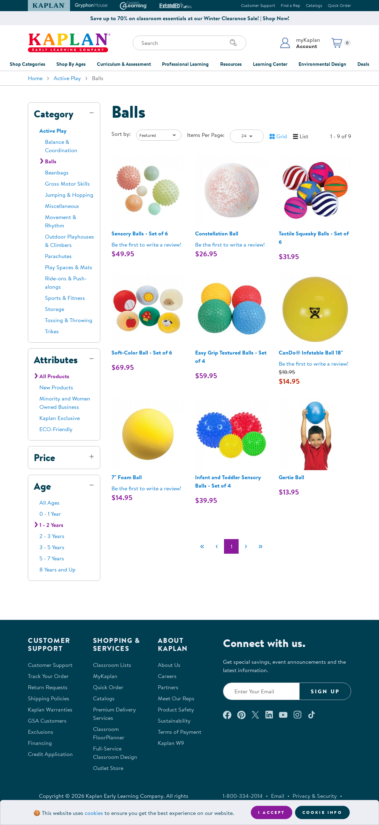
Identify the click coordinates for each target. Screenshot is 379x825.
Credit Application (50, 754)
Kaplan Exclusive (59, 418)
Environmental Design (322, 64)
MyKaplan (105, 676)
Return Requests (48, 687)
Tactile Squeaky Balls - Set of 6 (314, 237)
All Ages (49, 502)
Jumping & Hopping (69, 195)
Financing (40, 743)
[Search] (233, 43)
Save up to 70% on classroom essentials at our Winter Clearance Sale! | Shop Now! (189, 18)
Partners (168, 687)
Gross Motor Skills (67, 183)
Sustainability (174, 720)
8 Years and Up (57, 569)
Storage (54, 309)
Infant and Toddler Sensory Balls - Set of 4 (228, 481)
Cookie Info (322, 812)
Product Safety (176, 709)
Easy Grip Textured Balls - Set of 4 (230, 357)
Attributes (56, 359)
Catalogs (314, 5)
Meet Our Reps (176, 698)
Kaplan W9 (171, 743)
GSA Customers (47, 720)
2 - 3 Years (51, 536)
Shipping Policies (48, 698)
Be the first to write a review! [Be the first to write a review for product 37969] (313, 363)
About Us (169, 665)
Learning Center (270, 64)
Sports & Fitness (65, 298)
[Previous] (216, 546)
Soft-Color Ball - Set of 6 (141, 352)
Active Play (67, 78)
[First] (202, 546)
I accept (271, 812)
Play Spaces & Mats (68, 267)
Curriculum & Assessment (124, 64)
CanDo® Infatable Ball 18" (311, 352)
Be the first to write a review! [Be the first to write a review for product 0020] (146, 488)
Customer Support (258, 5)
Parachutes (58, 256)
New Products (56, 387)
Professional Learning (185, 64)
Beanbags (57, 172)
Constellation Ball (216, 233)
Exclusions (40, 732)
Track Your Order (48, 676)
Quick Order (339, 5)
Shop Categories (27, 64)
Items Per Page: (205, 135)
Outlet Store (108, 768)
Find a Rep (290, 5)
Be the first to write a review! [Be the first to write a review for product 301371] (146, 244)
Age (42, 486)
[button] (299, 43)
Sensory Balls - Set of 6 (139, 233)
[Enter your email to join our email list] (261, 691)
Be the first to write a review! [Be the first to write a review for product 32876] (230, 244)
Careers (167, 676)
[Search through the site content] (189, 43)
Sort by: (121, 134)
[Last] (260, 546)
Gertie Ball (291, 477)
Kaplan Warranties (50, 709)
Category (54, 113)
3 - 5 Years (51, 547)
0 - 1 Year (50, 513)
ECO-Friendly (55, 429)
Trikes (52, 331)
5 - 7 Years (51, 558)
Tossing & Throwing (68, 320)
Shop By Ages (71, 64)
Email (277, 796)
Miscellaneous (62, 206)
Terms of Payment (179, 732)
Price (44, 457)
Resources (231, 64)
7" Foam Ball (126, 477)
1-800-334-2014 (243, 796)
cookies (94, 813)
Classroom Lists (112, 665)
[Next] (246, 546)
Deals (363, 64)
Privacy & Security (315, 796)
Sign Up (325, 691)
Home (35, 78)
